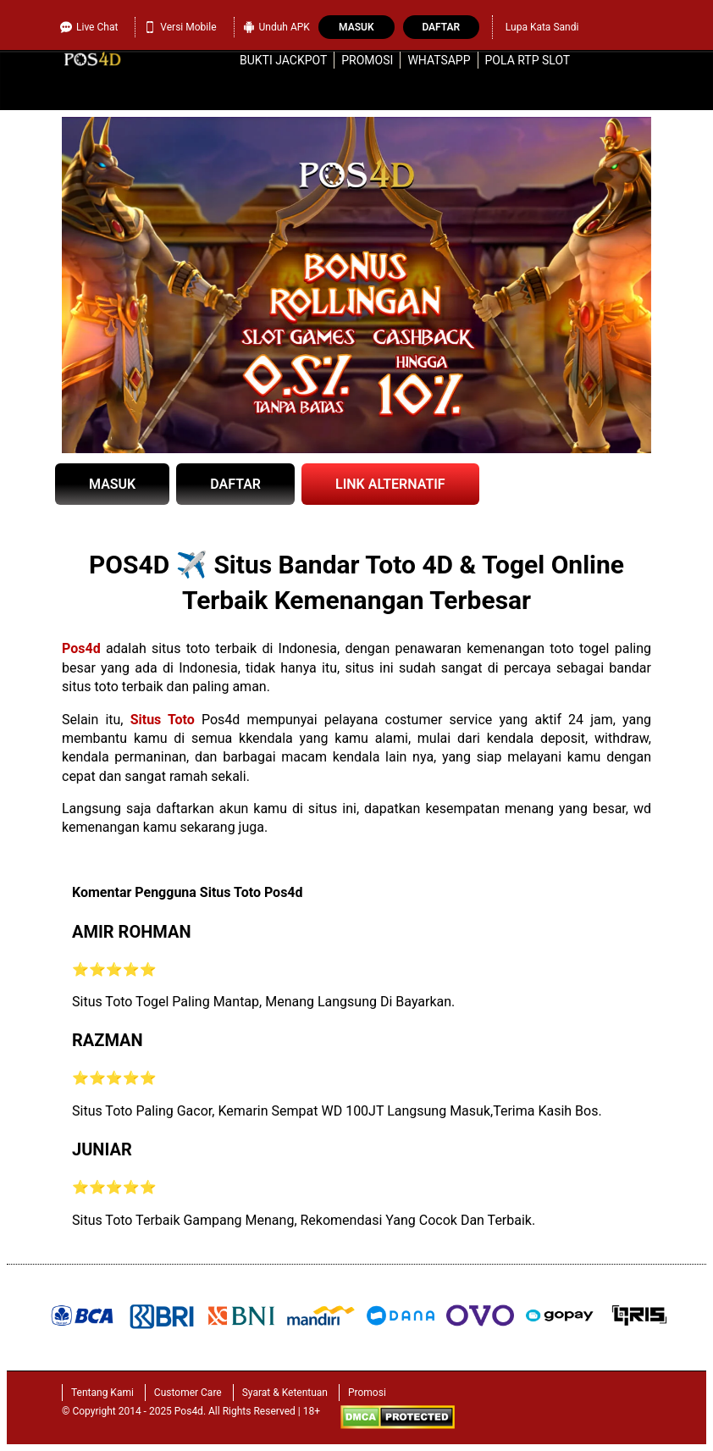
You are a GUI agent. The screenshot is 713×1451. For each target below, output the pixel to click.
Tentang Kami (102, 1392)
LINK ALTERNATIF (390, 484)
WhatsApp (438, 60)
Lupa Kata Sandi (542, 27)
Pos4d (81, 648)
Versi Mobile (180, 27)
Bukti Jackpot (283, 60)
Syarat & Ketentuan (285, 1392)
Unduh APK (276, 27)
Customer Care (188, 1392)
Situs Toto (162, 720)
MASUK (112, 484)
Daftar (441, 27)
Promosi (367, 60)
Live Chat (89, 27)
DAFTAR (235, 484)
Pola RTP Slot (528, 60)
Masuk (356, 27)
